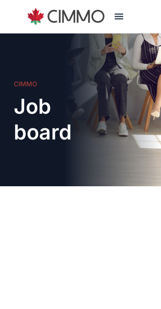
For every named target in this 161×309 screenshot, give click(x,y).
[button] (119, 16)
